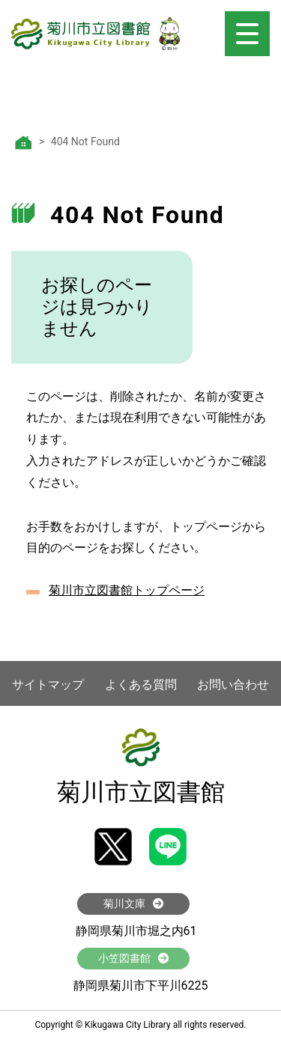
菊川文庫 (133, 904)
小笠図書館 (133, 958)
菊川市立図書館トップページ (127, 590)
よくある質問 (141, 684)
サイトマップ (48, 684)
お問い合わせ (233, 684)
